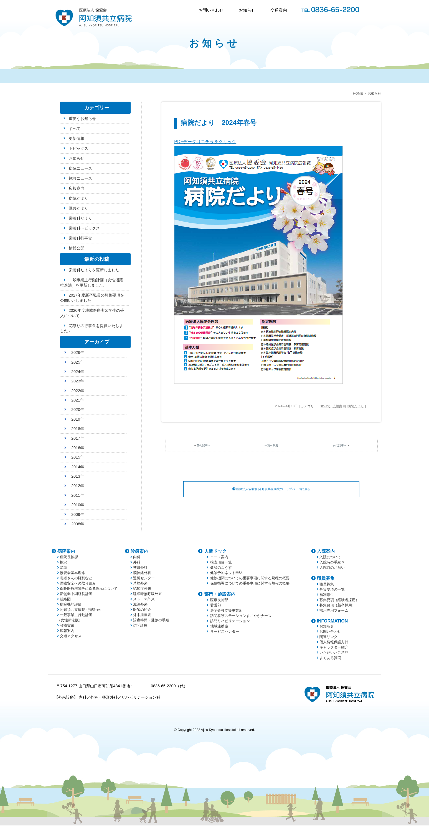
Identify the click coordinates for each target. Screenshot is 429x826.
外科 (136, 563)
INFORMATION (332, 621)
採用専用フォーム (333, 611)
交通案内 (278, 10)
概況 (63, 563)
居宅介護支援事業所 (226, 611)
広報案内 (339, 406)
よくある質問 (330, 658)
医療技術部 (219, 600)
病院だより (355, 406)
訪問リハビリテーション (230, 621)
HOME (358, 94)
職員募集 (326, 579)
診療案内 (139, 551)
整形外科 (140, 568)
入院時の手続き (332, 563)
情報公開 (76, 248)
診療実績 (67, 626)
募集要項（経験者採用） (339, 600)
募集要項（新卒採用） (337, 606)
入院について (330, 557)
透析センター (144, 579)
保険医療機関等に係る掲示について (89, 589)
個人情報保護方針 (333, 642)
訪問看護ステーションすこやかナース (240, 616)
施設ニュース (80, 178)
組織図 (65, 600)
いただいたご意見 (333, 653)
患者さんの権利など (76, 579)
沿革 (63, 568)
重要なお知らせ (82, 118)
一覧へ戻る (271, 445)
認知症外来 (142, 589)
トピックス (78, 148)
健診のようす (221, 568)
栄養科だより (80, 218)
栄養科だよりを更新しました (94, 270)
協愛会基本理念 (72, 573)
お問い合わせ (211, 10)
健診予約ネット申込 (226, 573)
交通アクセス (71, 636)
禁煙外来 (140, 584)
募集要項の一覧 (332, 590)
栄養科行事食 (80, 238)
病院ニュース (80, 168)
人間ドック (215, 551)
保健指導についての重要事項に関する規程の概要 (250, 584)
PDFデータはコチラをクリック (205, 141)
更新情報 (76, 138)
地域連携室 (219, 627)
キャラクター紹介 (333, 648)
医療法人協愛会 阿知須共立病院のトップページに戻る (271, 489)
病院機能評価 (71, 605)
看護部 (215, 606)
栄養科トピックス (84, 228)
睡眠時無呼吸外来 (147, 594)
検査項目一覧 (221, 563)
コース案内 (219, 557)
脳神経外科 (142, 573)
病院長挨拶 (69, 557)
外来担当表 (142, 615)
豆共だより (78, 208)
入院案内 (326, 551)
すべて (326, 406)
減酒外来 (140, 605)
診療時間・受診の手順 (151, 621)
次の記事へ (340, 445)
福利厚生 (326, 595)
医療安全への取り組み (78, 584)
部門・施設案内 (219, 594)
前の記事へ (203, 445)
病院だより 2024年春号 (218, 122)
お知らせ (247, 10)
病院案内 (66, 551)
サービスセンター (224, 632)
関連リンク (328, 637)
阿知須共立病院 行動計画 (80, 610)
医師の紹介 (142, 610)
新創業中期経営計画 (76, 594)
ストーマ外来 (144, 600)
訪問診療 (140, 626)
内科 (136, 557)
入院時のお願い (332, 568)
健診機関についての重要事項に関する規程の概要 (250, 579)
